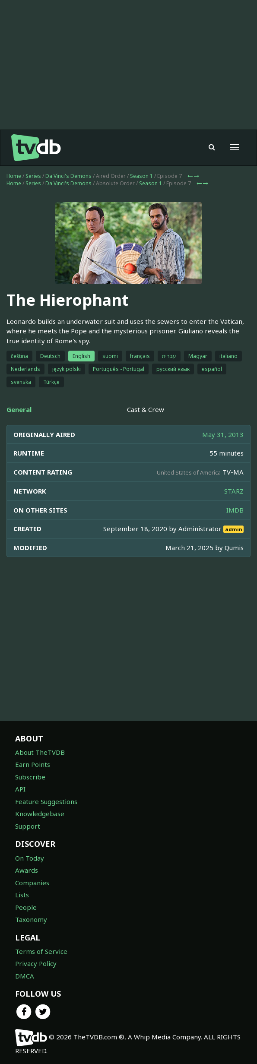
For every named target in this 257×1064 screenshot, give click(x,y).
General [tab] (19, 409)
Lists (22, 894)
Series (33, 176)
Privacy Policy (36, 963)
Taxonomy (31, 919)
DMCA (24, 976)
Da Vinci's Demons (68, 176)
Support (27, 826)
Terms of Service (41, 951)
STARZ (234, 491)
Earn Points (32, 764)
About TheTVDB (40, 752)
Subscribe (30, 777)
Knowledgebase (39, 813)
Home (13, 176)
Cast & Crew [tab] (145, 409)
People (26, 907)
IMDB (235, 510)
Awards (26, 870)
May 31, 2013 (223, 434)
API (20, 789)
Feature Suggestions (46, 801)
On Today (29, 858)
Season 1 (141, 176)
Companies (32, 882)
